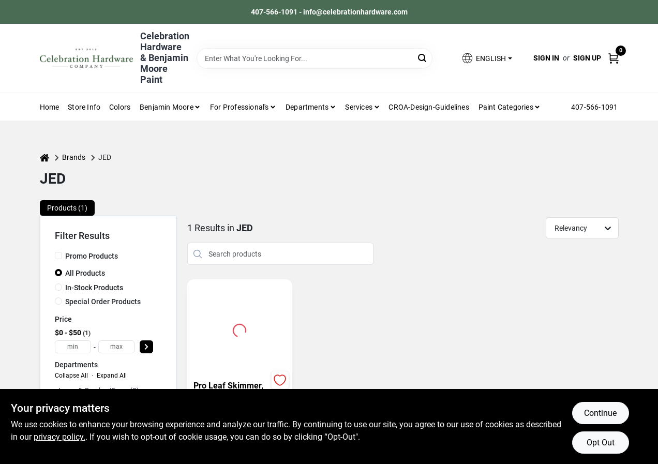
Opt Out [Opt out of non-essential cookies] (601, 442)
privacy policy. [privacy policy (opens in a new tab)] (59, 437)
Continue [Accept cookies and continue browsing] (600, 413)
